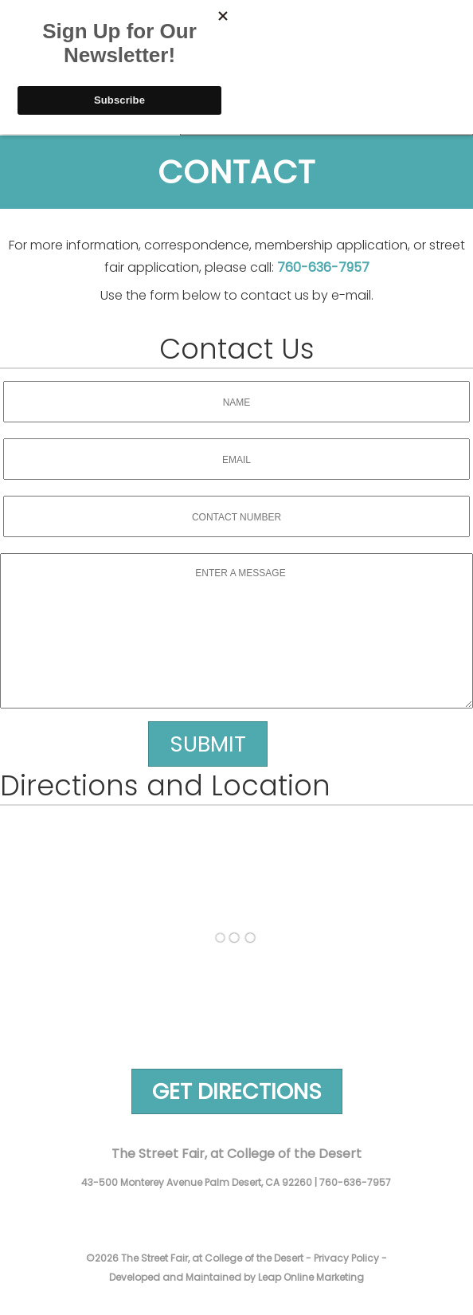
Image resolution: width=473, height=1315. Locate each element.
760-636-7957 (323, 267)
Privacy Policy (346, 1258)
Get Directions (237, 1091)
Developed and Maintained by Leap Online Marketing (236, 1277)
